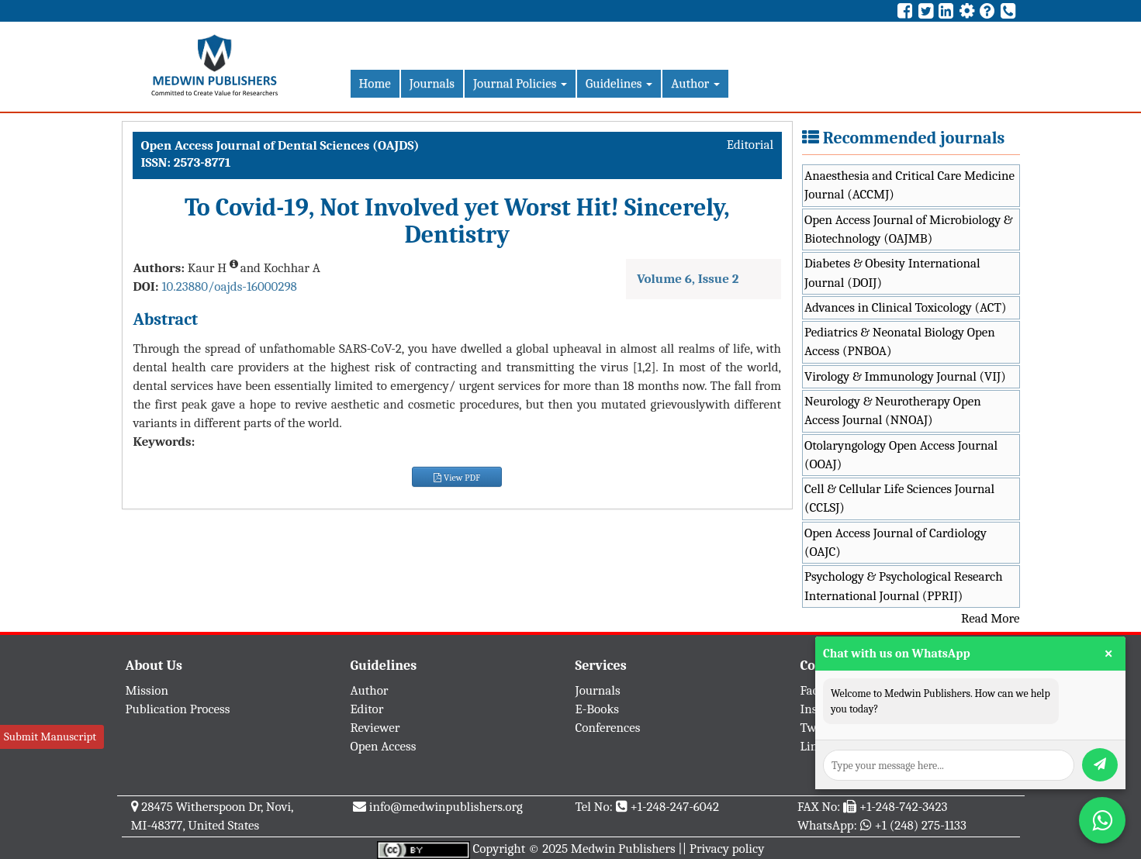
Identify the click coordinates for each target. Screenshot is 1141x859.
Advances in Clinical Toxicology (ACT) (905, 307)
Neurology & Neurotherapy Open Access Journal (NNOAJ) (892, 410)
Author (695, 83)
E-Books (597, 709)
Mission (147, 690)
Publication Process (178, 709)
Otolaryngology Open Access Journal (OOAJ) (901, 454)
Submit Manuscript (50, 736)
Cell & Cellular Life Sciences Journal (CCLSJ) (899, 498)
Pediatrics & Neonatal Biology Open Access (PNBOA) (899, 341)
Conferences (608, 727)
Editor (367, 709)
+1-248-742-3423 (903, 806)
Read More (990, 618)
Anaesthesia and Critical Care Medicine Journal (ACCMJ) (909, 185)
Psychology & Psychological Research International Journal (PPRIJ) (903, 585)
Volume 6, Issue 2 (687, 278)
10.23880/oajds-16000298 (228, 286)
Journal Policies (520, 83)
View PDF (457, 477)
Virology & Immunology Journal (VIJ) (905, 376)
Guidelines (619, 83)
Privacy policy (727, 848)
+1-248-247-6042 (674, 806)
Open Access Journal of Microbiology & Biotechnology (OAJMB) (908, 229)
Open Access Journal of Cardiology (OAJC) (895, 542)
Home (375, 83)
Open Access (384, 746)
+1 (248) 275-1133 (920, 825)
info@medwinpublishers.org (446, 806)
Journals (432, 83)
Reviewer (375, 727)
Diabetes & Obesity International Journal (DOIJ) (892, 272)
